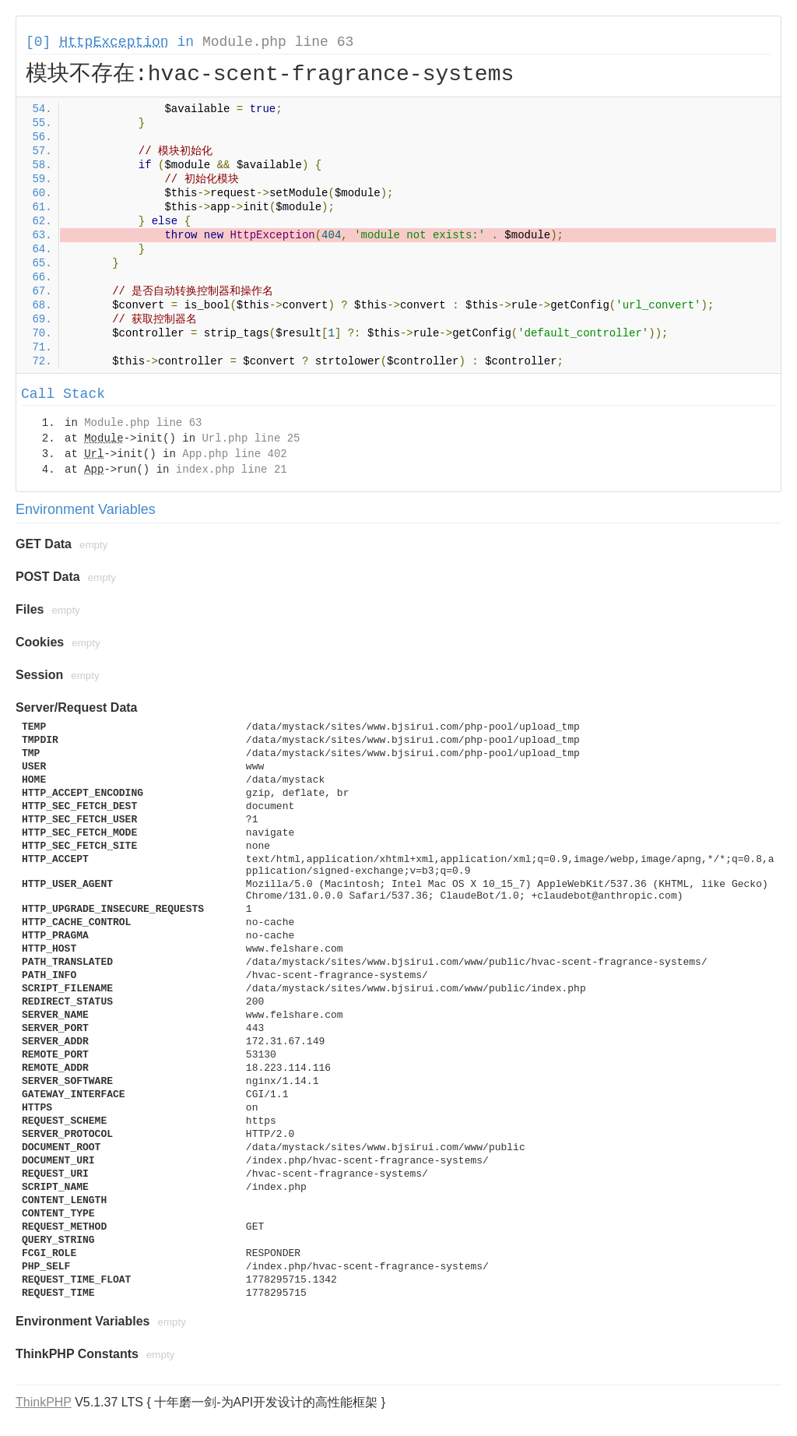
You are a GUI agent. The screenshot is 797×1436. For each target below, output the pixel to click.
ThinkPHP (44, 1402)
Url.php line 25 (251, 438)
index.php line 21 (231, 469)
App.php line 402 (234, 454)
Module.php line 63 (277, 42)
